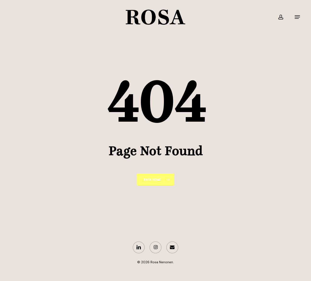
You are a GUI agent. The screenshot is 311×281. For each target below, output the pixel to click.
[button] (297, 17)
